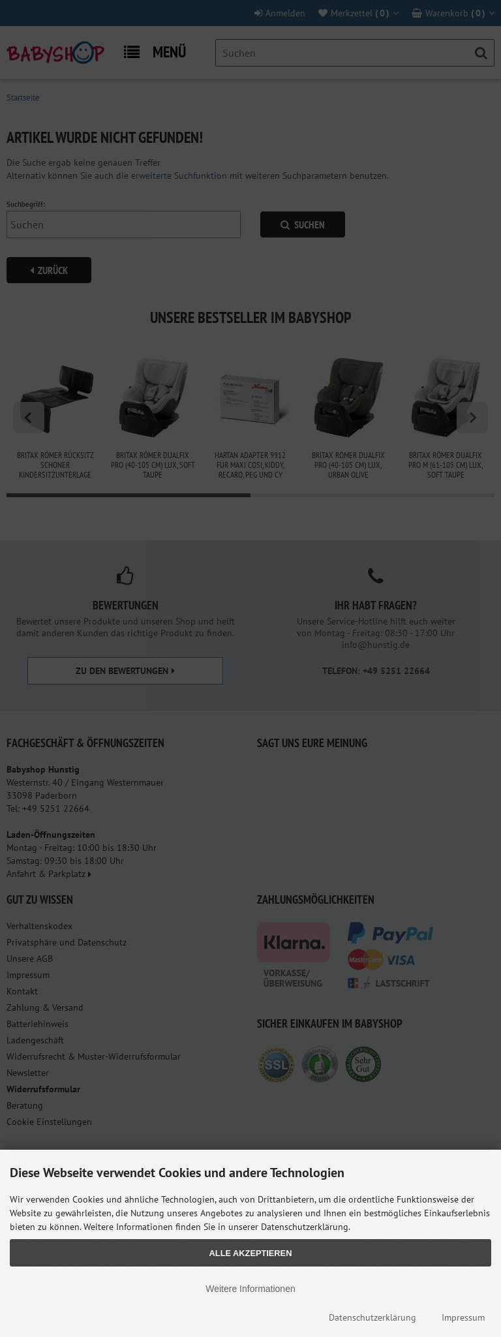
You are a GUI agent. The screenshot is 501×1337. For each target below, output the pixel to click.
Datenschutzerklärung (372, 1317)
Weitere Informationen (250, 1288)
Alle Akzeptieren (250, 1253)
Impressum (463, 1317)
